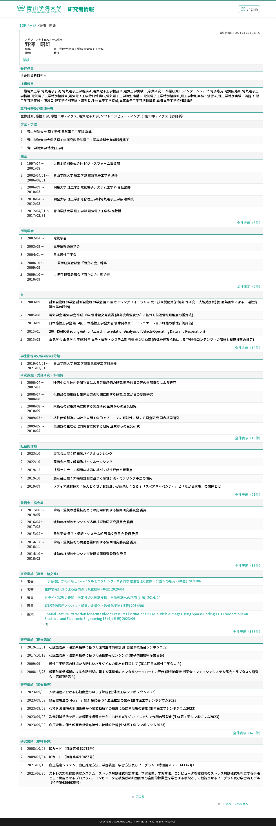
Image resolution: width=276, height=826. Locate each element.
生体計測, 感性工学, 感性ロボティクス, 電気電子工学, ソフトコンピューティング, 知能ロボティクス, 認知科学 (101, 116)
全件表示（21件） (248, 494)
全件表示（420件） (247, 733)
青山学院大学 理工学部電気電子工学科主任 (85, 363)
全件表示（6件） (249, 222)
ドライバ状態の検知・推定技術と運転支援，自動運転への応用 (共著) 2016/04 (102, 597)
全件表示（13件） (248, 565)
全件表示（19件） (248, 438)
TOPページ (27, 25)
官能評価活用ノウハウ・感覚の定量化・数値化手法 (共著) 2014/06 (94, 605)
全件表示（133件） (247, 631)
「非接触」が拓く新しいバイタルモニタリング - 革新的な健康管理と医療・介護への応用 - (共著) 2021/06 (123, 581)
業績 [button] (26, 59)
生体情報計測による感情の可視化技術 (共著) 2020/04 (84, 589)
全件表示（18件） (248, 347)
